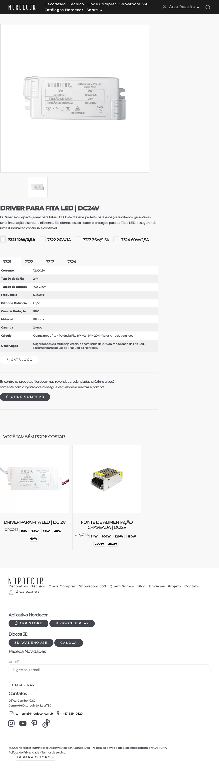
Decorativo (55, 4)
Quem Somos (122, 586)
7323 (50, 262)
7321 (7, 262)
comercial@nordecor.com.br (31, 713)
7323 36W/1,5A (92, 239)
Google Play (72, 623)
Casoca (68, 643)
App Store (28, 623)
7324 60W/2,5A (131, 239)
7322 (29, 262)
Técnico (76, 4)
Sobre (92, 10)
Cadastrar (23, 685)
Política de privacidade (107, 747)
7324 (71, 262)
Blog (141, 586)
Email (14, 661)
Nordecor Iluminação (32, 747)
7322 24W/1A (55, 239)
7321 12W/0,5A (17, 239)
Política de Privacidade (24, 752)
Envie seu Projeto (165, 586)
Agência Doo (81, 747)
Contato (191, 586)
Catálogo (19, 360)
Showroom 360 (134, 4)
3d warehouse (31, 643)
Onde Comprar (101, 4)
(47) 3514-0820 (69, 713)
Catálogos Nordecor (63, 10)
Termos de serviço (53, 752)
